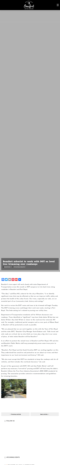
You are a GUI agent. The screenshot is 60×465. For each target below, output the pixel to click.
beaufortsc (7, 267)
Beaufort (23, 267)
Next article (44, 414)
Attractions (17, 267)
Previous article (16, 414)
